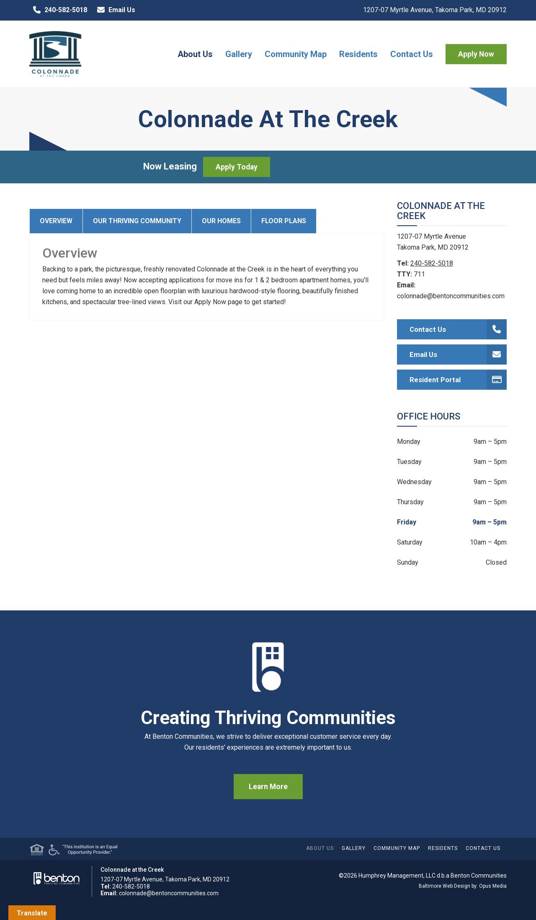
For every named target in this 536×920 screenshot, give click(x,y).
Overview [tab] (56, 221)
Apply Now (476, 54)
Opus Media (493, 886)
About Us (195, 54)
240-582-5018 (58, 10)
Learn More (268, 786)
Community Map (296, 54)
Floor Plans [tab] (283, 221)
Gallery (238, 54)
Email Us (114, 10)
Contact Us (411, 54)
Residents (358, 54)
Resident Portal (458, 380)
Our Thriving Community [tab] (137, 221)
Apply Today (237, 167)
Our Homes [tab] (221, 221)
